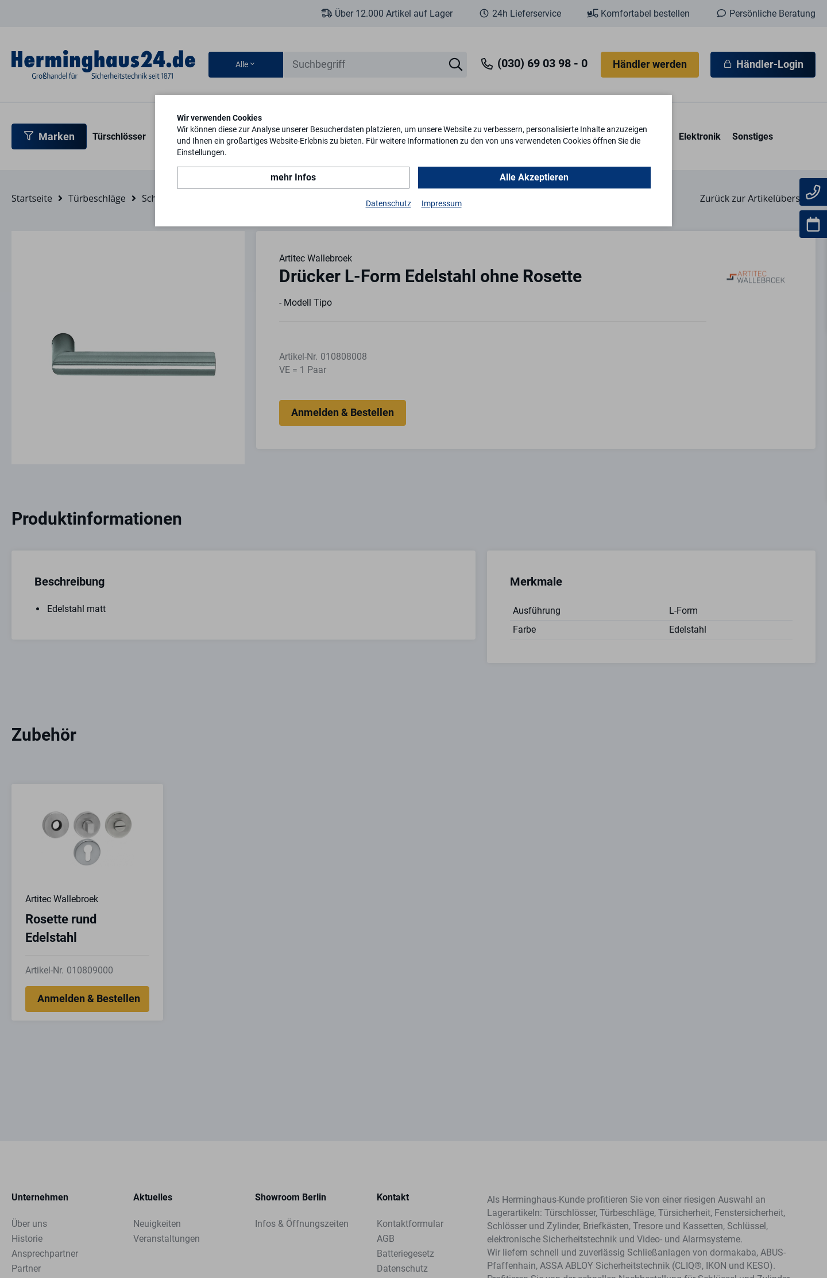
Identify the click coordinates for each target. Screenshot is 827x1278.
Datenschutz (388, 203)
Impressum (442, 203)
